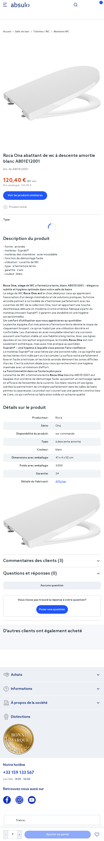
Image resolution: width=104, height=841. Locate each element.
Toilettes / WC (41, 31)
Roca (58, 418)
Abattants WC (61, 31)
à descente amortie (20, 227)
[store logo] (20, 4)
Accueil (7, 31)
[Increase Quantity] (19, 834)
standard (49, 227)
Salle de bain (22, 31)
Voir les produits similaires (25, 195)
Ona (58, 426)
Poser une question (52, 609)
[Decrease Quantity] (5, 834)
